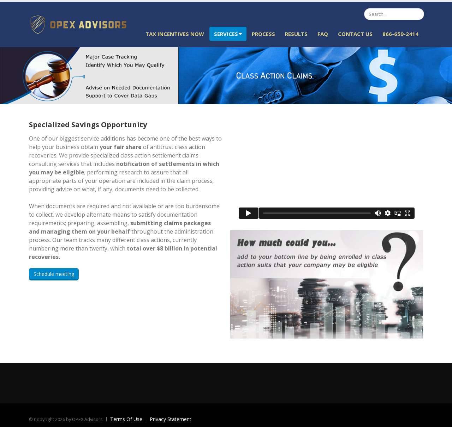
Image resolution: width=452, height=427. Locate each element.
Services (228, 33)
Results (296, 33)
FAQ (322, 33)
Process (263, 33)
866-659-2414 (400, 33)
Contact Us (355, 33)
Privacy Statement (170, 419)
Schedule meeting (54, 274)
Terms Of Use (126, 419)
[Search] (394, 14)
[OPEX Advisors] (78, 23)
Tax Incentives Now (174, 33)
